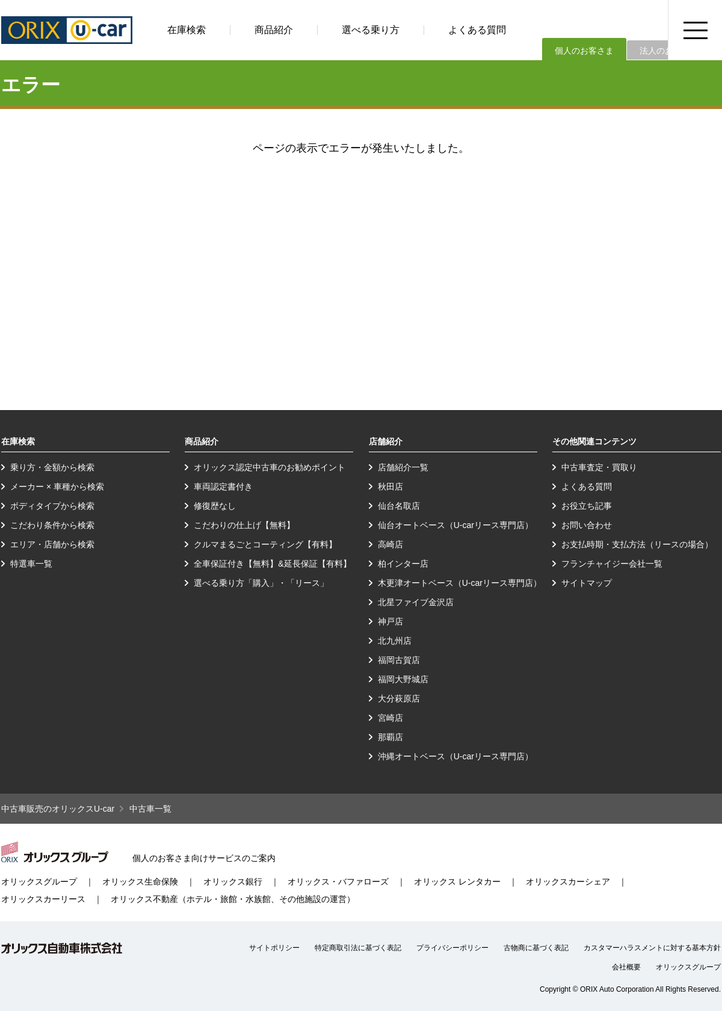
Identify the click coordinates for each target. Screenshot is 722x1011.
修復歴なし (215, 506)
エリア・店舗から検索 (52, 544)
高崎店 (390, 544)
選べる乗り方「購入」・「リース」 (261, 583)
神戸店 (390, 621)
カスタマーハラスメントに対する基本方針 (652, 948)
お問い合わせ (586, 525)
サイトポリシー (274, 948)
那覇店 (390, 737)
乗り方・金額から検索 (52, 467)
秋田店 (390, 486)
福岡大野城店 (403, 679)
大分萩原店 (399, 698)
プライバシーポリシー (452, 948)
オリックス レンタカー (457, 881)
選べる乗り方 (371, 30)
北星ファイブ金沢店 (416, 602)
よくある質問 (477, 30)
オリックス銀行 (232, 881)
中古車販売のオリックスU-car (57, 808)
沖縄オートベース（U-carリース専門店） (455, 756)
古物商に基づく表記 (536, 948)
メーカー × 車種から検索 (57, 486)
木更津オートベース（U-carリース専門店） (460, 583)
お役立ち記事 (586, 506)
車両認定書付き (223, 486)
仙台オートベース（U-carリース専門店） (455, 525)
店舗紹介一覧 (403, 467)
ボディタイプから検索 (52, 506)
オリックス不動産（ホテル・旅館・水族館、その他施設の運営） (233, 899)
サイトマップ (586, 583)
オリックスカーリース (43, 899)
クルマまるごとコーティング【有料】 (265, 544)
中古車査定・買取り (599, 467)
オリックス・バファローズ (338, 881)
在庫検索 (186, 30)
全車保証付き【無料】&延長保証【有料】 (272, 563)
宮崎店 (390, 718)
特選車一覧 (31, 563)
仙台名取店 (399, 506)
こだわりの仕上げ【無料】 (244, 525)
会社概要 (626, 967)
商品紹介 (274, 30)
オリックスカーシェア (568, 881)
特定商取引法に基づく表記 (358, 948)
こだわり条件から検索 (52, 525)
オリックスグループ (39, 881)
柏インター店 (403, 563)
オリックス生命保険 (140, 881)
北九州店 (395, 640)
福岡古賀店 (399, 660)
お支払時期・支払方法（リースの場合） (637, 544)
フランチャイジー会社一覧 (611, 563)
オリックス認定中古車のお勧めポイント (269, 467)
